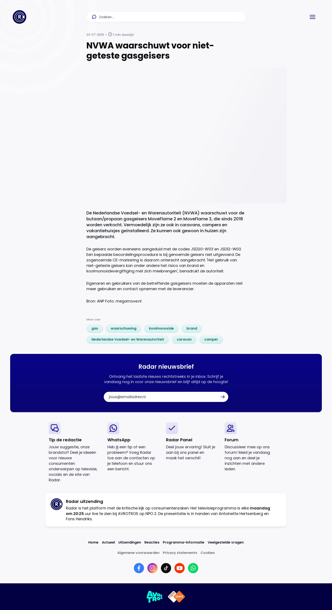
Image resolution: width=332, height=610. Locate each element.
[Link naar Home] (93, 542)
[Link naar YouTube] (179, 568)
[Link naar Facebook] (139, 568)
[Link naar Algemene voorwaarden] (138, 552)
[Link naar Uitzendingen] (129, 542)
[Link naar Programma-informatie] (183, 542)
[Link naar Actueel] (108, 542)
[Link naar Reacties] (151, 542)
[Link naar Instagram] (152, 568)
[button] (312, 17)
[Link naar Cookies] (208, 552)
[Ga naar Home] (19, 17)
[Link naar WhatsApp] (193, 568)
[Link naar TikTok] (166, 568)
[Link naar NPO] (176, 596)
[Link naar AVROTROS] (155, 596)
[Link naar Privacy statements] (180, 552)
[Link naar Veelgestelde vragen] (226, 542)
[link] (94, 328)
